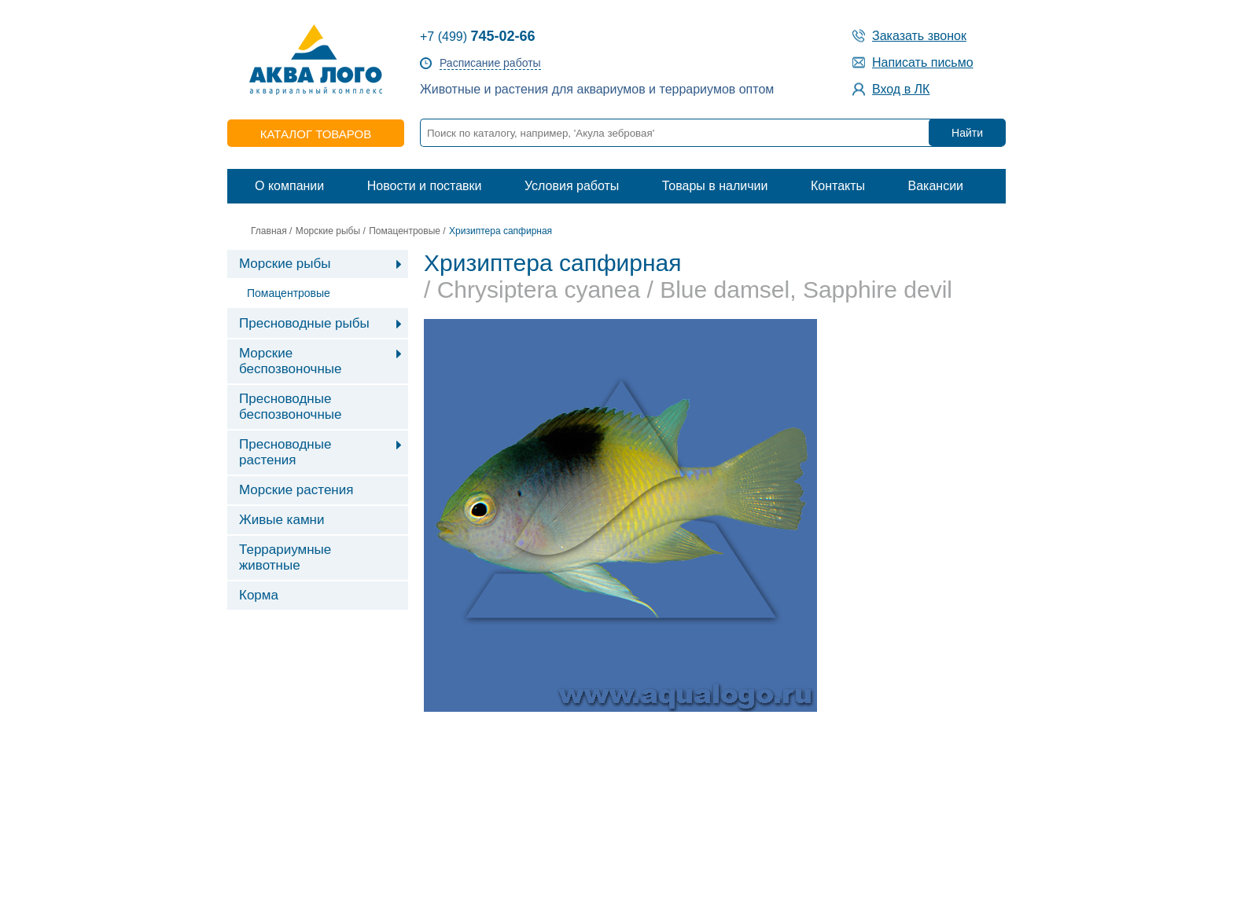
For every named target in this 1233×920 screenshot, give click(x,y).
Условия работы (571, 185)
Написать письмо (923, 62)
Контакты (838, 185)
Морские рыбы (328, 230)
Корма (258, 595)
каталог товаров (315, 134)
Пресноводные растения (285, 452)
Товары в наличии (715, 185)
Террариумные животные (285, 557)
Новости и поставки (424, 185)
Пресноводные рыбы (304, 323)
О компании (289, 185)
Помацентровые (404, 230)
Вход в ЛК (900, 89)
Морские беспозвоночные (290, 361)
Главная (269, 230)
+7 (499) (478, 36)
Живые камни (281, 519)
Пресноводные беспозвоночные (290, 406)
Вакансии (935, 185)
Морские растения (296, 489)
